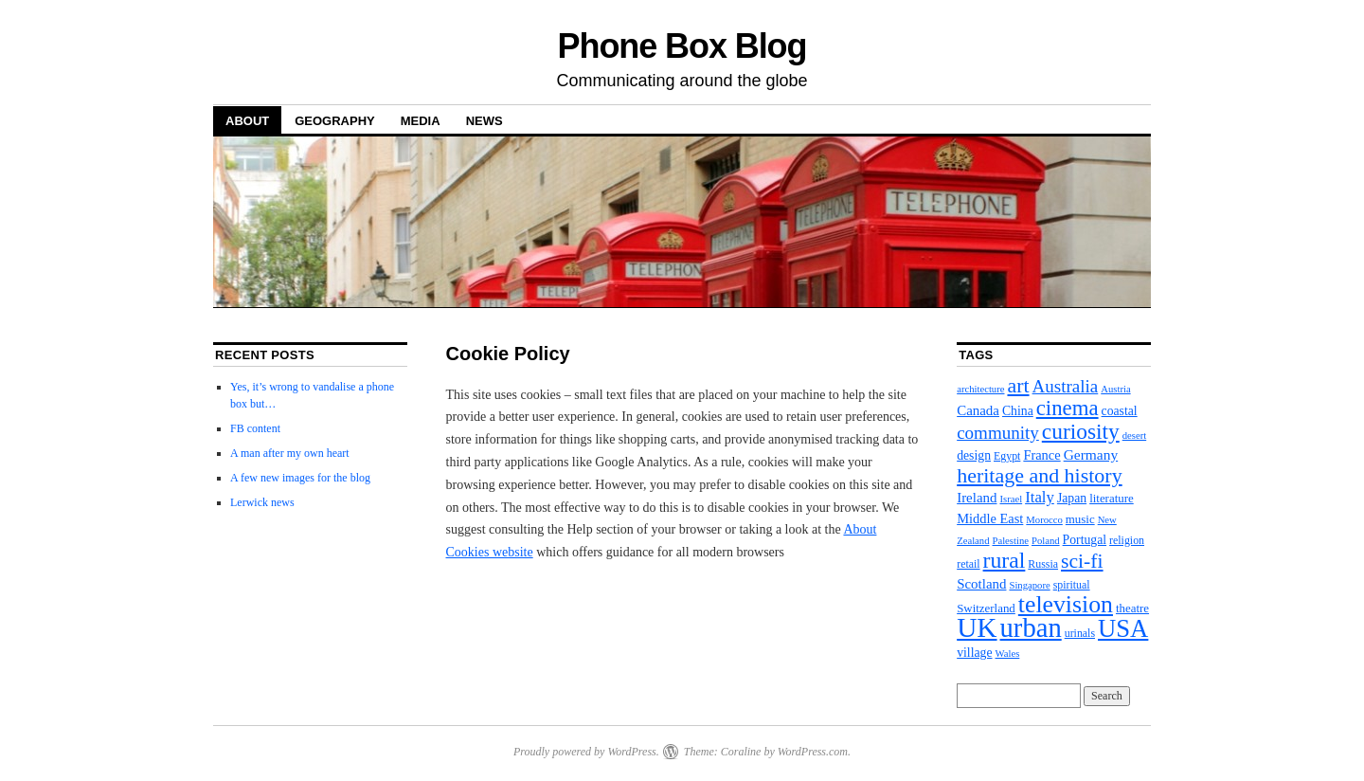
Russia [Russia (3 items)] (1043, 564)
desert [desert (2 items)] (1134, 435)
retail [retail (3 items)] (968, 564)
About (247, 121)
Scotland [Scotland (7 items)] (981, 583)
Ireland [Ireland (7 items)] (976, 497)
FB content (255, 428)
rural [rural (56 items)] (1004, 560)
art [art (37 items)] (1018, 385)
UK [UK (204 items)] (976, 627)
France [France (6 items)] (1041, 455)
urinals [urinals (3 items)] (1080, 633)
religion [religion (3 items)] (1126, 540)
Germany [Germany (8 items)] (1091, 454)
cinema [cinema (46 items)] (1067, 408)
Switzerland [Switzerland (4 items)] (986, 608)
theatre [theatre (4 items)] (1132, 608)
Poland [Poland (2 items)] (1046, 541)
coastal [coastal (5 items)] (1120, 411)
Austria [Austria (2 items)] (1115, 389)
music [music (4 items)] (1080, 519)
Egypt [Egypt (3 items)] (1007, 456)
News (484, 121)
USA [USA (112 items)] (1123, 628)
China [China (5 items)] (1017, 411)
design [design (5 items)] (974, 455)
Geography (335, 121)
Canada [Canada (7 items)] (978, 410)
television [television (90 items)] (1065, 604)
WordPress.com (813, 751)
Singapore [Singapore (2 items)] (1029, 585)
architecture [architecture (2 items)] (980, 389)
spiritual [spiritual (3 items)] (1071, 584)
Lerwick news (262, 502)
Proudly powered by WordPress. (586, 751)
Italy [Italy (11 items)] (1039, 497)
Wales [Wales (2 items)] (1008, 653)
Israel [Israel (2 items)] (1010, 499)
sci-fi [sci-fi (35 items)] (1082, 561)
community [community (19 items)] (998, 433)
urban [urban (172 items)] (1031, 628)
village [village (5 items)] (974, 652)
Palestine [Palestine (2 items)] (1011, 541)
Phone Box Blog (682, 46)
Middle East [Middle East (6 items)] (990, 518)
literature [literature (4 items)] (1111, 498)
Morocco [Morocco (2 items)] (1044, 520)
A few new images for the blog (300, 477)
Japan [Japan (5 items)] (1071, 498)
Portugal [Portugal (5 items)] (1085, 540)
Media (420, 121)
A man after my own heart (290, 453)
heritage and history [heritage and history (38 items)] (1039, 475)
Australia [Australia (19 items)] (1065, 386)
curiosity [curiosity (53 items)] (1081, 431)
